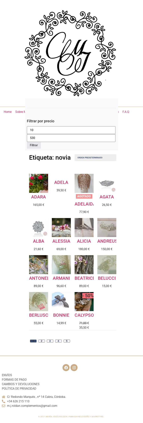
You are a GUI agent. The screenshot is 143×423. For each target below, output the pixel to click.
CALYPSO (84, 315)
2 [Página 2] (41, 341)
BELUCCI (107, 278)
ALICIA (84, 241)
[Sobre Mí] (21, 112)
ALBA (38, 241)
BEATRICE (85, 278)
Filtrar (34, 145)
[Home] (7, 112)
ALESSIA (61, 241)
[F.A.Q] (126, 112)
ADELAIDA (85, 204)
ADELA (61, 182)
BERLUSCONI (42, 315)
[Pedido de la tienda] (95, 157)
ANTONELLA (42, 278)
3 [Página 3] (50, 341)
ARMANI (61, 278)
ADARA (38, 197)
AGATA (107, 197)
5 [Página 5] (66, 341)
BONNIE (61, 315)
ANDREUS (107, 241)
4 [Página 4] (58, 341)
